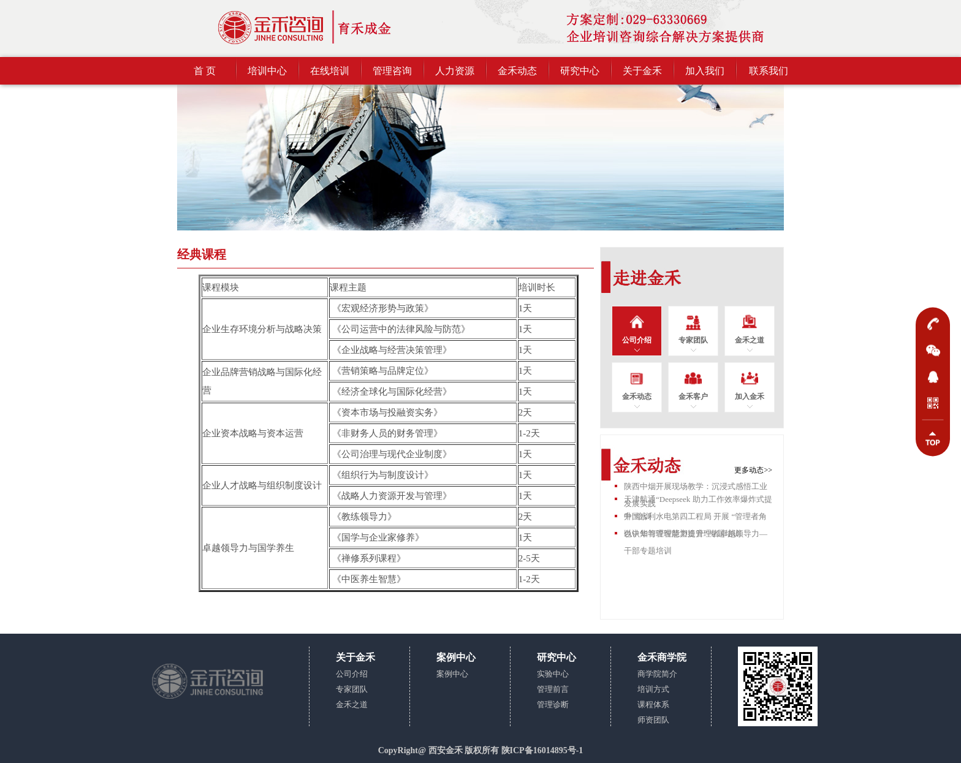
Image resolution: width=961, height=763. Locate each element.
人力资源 (454, 71)
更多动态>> (753, 470)
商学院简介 (657, 673)
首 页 (205, 71)
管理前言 (553, 689)
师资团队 (653, 719)
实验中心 (553, 673)
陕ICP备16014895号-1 (542, 750)
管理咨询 (392, 71)
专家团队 (352, 689)
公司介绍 (352, 673)
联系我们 (768, 71)
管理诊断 (553, 704)
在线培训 (329, 71)
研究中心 (579, 71)
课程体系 (653, 704)
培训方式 (653, 689)
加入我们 (704, 71)
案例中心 (452, 673)
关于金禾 (642, 71)
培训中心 (267, 71)
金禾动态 (517, 71)
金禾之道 (352, 704)
